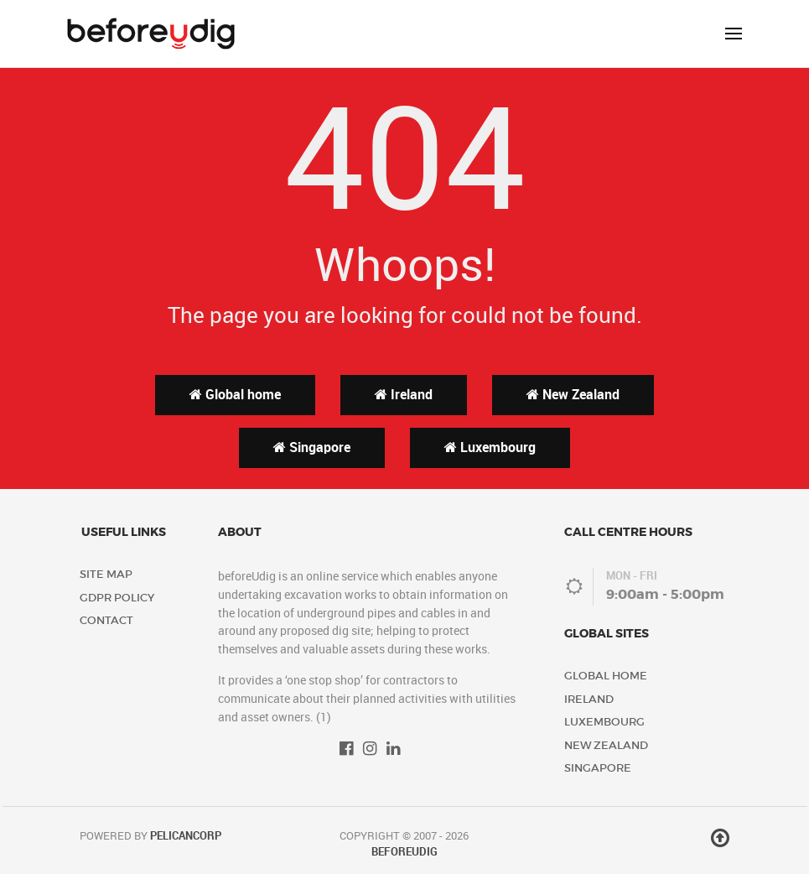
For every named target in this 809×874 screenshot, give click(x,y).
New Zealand (573, 395)
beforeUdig (404, 851)
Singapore (311, 447)
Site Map (106, 574)
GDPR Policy (117, 597)
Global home (235, 395)
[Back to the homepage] (151, 33)
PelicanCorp (185, 836)
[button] (733, 33)
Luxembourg (490, 447)
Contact (106, 620)
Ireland (404, 395)
